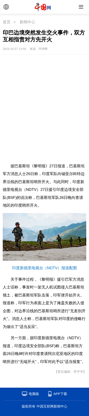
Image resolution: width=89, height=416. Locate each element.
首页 (6, 22)
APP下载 (60, 393)
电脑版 (34, 393)
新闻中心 (27, 22)
